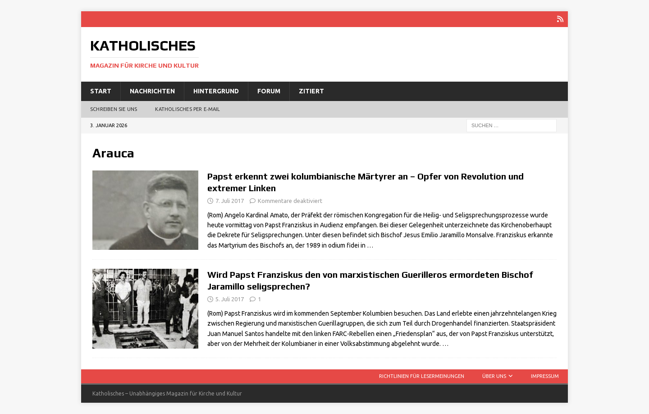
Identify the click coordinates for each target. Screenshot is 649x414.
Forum (268, 91)
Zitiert (311, 91)
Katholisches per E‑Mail (187, 109)
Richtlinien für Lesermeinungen (421, 376)
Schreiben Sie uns (113, 109)
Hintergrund (216, 91)
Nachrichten (152, 91)
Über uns (494, 376)
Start (100, 91)
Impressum (545, 376)
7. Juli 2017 (229, 201)
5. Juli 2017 (229, 299)
